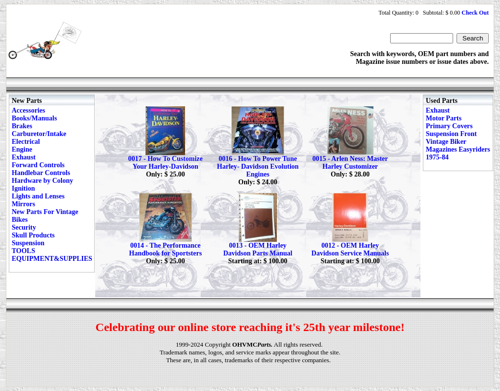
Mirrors (23, 204)
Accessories (28, 110)
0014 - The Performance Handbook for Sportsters (165, 249)
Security (24, 227)
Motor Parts (443, 118)
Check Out (475, 12)
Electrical (26, 141)
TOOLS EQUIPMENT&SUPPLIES (52, 254)
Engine (22, 149)
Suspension (28, 243)
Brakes (22, 126)
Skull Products (33, 235)
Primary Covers (449, 126)
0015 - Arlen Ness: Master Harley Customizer (350, 162)
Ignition (23, 188)
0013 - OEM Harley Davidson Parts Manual (257, 249)
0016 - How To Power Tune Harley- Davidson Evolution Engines (257, 166)
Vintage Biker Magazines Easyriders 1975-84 (458, 149)
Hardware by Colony (42, 180)
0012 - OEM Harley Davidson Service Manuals (350, 249)
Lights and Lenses (38, 196)
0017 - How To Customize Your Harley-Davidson (165, 162)
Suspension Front (451, 133)
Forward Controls (38, 165)
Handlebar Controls (41, 172)
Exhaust (24, 157)
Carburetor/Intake (39, 133)
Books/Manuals (34, 118)
